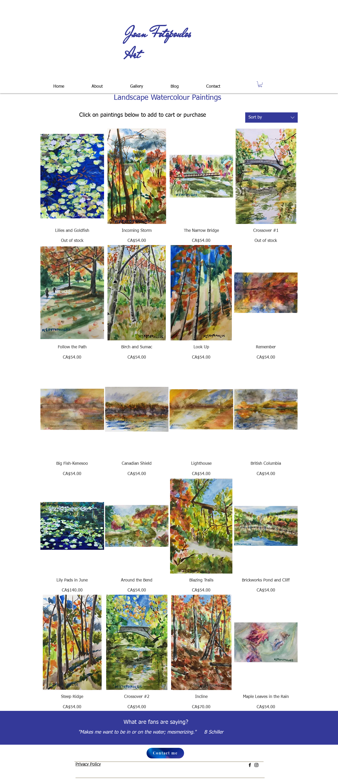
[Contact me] (165, 753)
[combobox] (271, 117)
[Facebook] (249, 765)
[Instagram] (256, 765)
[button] (136, 84)
